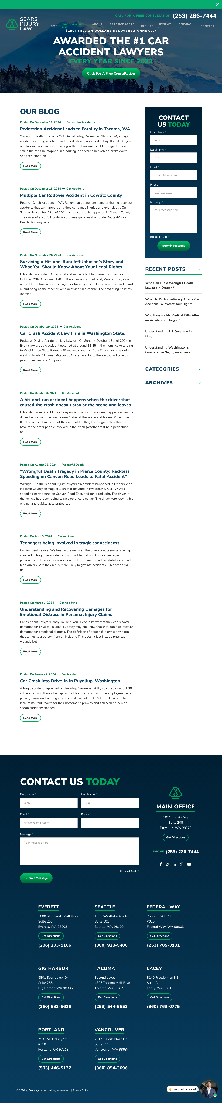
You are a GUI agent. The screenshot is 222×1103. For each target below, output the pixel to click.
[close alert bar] (217, 4)
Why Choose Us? (72, 27)
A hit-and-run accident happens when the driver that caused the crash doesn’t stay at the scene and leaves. (76, 402)
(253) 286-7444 (194, 17)
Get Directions (175, 838)
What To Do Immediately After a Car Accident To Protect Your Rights (172, 301)
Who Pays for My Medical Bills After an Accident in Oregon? (172, 318)
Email (154, 167)
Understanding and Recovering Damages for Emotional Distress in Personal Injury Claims (66, 612)
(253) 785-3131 (163, 945)
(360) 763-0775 (163, 1007)
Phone (155, 185)
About (97, 25)
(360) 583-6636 (54, 1007)
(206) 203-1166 (54, 945)
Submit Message (173, 246)
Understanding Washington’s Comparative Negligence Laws (167, 350)
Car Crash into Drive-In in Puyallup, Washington (70, 681)
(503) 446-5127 (54, 1068)
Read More (30, 166)
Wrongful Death (73, 465)
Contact (206, 26)
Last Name (158, 150)
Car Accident (75, 189)
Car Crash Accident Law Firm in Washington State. (72, 334)
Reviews (163, 25)
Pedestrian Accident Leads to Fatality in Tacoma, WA (75, 129)
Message (156, 202)
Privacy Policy (80, 1090)
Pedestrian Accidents (80, 123)
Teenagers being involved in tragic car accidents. (70, 543)
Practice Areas (121, 25)
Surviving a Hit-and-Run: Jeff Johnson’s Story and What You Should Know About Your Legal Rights (71, 264)
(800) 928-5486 (111, 945)
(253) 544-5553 (111, 1007)
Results (145, 26)
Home (53, 26)
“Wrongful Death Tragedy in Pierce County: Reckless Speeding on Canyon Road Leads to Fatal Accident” (75, 474)
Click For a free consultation (111, 73)
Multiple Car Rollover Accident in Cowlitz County (71, 196)
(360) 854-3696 (111, 1068)
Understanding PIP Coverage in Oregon (168, 334)
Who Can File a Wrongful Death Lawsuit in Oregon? (169, 285)
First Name (158, 132)
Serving (182, 25)
